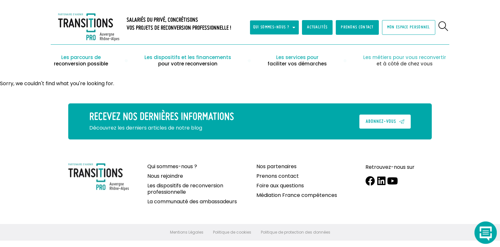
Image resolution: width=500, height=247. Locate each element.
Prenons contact (277, 176)
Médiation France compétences (296, 195)
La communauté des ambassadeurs (192, 201)
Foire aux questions (280, 186)
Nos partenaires (276, 166)
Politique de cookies (232, 232)
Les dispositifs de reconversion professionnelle (185, 189)
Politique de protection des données (295, 232)
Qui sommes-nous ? (274, 27)
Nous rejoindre (165, 176)
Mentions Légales (186, 232)
